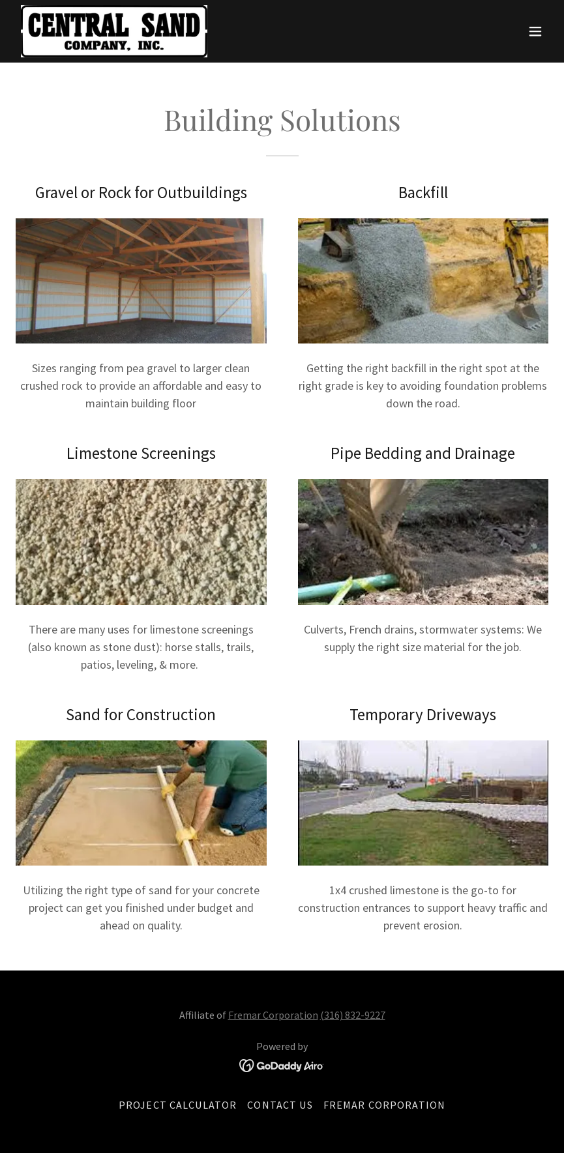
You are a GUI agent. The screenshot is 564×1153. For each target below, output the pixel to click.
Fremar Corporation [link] (384, 1104)
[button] (535, 31)
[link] (114, 31)
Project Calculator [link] (178, 1104)
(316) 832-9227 (352, 1014)
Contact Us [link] (279, 1104)
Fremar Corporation (273, 1014)
